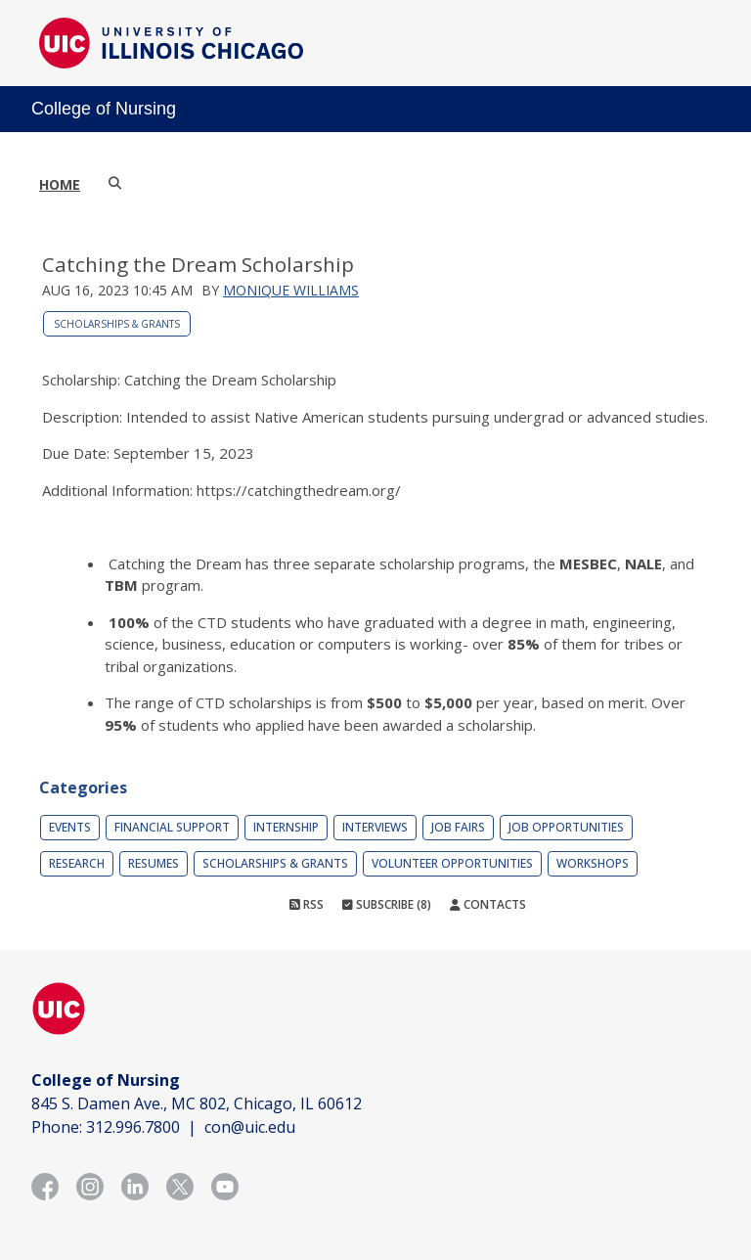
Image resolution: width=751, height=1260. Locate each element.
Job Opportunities (566, 827)
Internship (286, 827)
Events (70, 827)
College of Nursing (103, 108)
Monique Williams (291, 290)
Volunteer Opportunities (452, 863)
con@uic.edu (249, 1127)
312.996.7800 (133, 1127)
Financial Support (172, 827)
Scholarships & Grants (117, 324)
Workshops (592, 863)
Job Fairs (458, 827)
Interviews (375, 827)
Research (77, 863)
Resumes (153, 863)
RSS (306, 904)
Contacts (488, 904)
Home (59, 184)
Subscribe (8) (386, 904)
